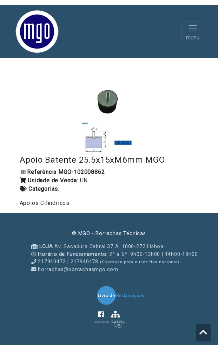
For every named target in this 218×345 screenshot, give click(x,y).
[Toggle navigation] (192, 31)
